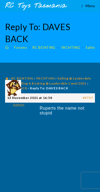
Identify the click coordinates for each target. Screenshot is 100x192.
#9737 (88, 98)
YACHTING (45, 78)
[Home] (7, 47)
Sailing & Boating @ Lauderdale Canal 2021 (51, 83)
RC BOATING (22, 78)
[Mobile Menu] (88, 6)
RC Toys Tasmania (35, 6)
